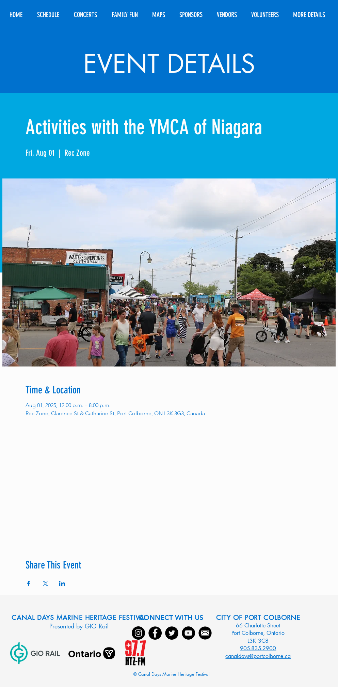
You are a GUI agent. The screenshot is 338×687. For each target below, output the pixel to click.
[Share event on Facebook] (29, 583)
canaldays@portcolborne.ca (258, 656)
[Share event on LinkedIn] (62, 583)
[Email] (205, 633)
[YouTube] (188, 633)
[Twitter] (171, 633)
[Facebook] (155, 633)
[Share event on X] (45, 583)
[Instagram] (138, 633)
